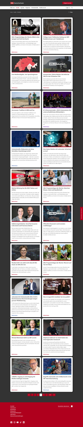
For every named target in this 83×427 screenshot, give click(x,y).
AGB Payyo (13, 414)
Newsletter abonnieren (65, 406)
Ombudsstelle (34, 7)
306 (50, 394)
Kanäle (17, 7)
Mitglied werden (67, 3)
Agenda (22, 7)
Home (11, 12)
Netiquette (13, 411)
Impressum (13, 407)
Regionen (28, 7)
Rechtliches (13, 409)
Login (68, 7)
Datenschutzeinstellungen (16, 416)
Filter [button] (70, 12)
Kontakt (12, 406)
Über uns (12, 7)
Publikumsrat (42, 7)
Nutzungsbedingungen (15, 412)
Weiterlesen (14, 52)
